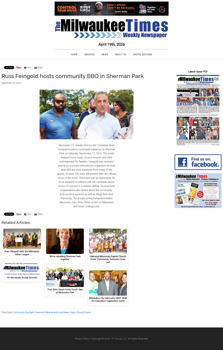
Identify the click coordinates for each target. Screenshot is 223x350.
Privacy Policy (82, 338)
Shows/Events (84, 312)
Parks (73, 312)
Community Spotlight (23, 312)
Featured (39, 312)
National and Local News (57, 312)
